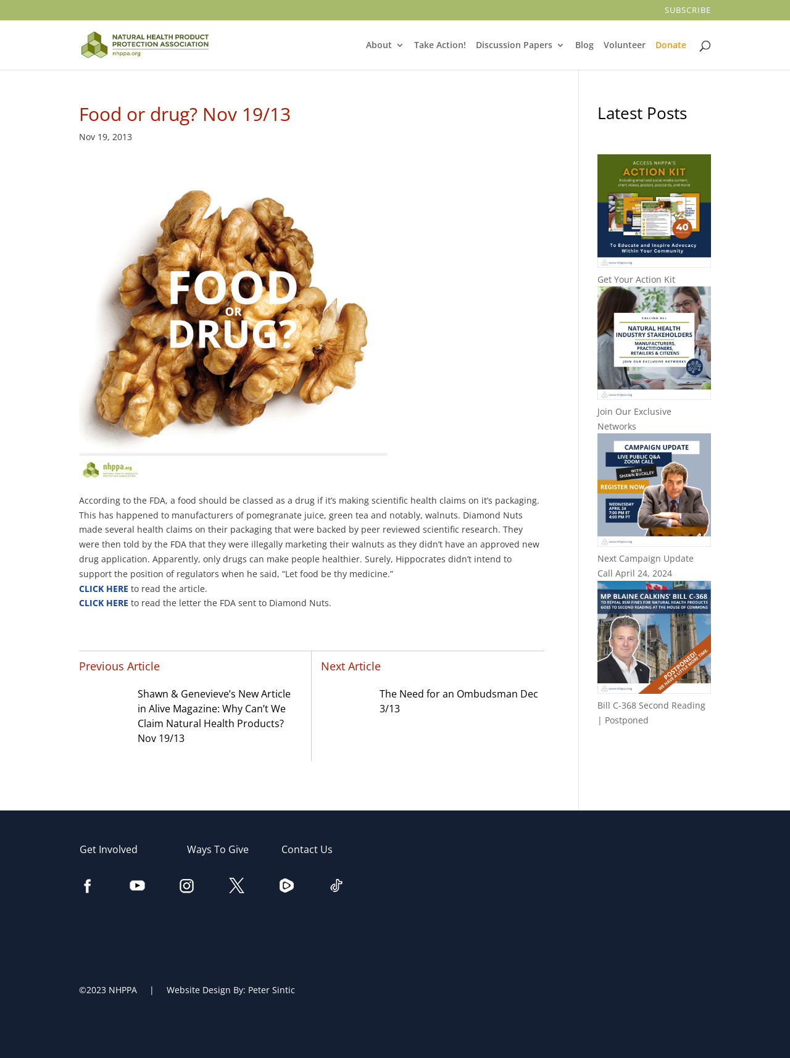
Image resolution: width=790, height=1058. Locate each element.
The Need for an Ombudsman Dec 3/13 (459, 701)
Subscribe (689, 10)
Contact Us (313, 849)
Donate (671, 46)
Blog (584, 46)
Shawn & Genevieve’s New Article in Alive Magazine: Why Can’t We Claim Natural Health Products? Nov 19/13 (214, 715)
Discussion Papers (515, 46)
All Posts (654, 760)
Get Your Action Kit (636, 279)
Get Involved (115, 849)
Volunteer (625, 46)
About (380, 46)
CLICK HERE (105, 588)
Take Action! (441, 46)
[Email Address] (562, 968)
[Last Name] (562, 930)
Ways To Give (224, 849)
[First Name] (562, 892)
